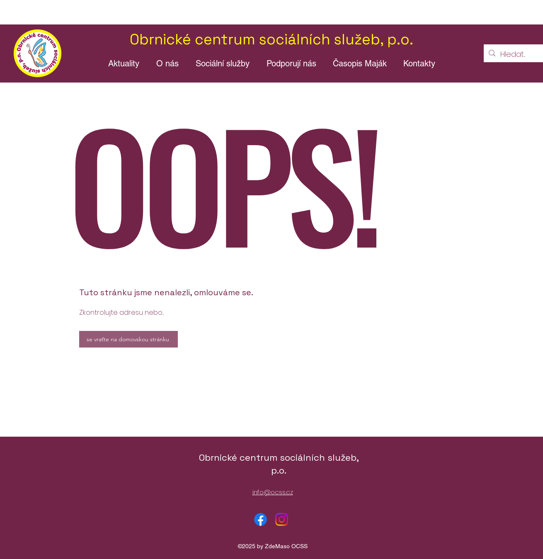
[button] (167, 63)
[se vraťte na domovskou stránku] (128, 339)
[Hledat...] (515, 54)
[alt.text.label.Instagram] (281, 519)
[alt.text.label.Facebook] (260, 519)
